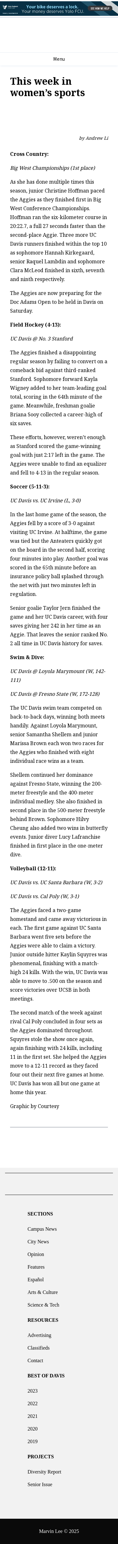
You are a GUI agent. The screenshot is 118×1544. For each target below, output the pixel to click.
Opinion (36, 1252)
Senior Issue (40, 1482)
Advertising (40, 1333)
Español (36, 1277)
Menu (59, 59)
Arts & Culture (43, 1290)
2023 (33, 1389)
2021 (33, 1414)
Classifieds (39, 1346)
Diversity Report (44, 1470)
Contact (35, 1358)
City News (38, 1239)
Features (36, 1265)
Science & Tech (43, 1303)
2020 (33, 1427)
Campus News (42, 1227)
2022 (33, 1401)
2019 (33, 1439)
